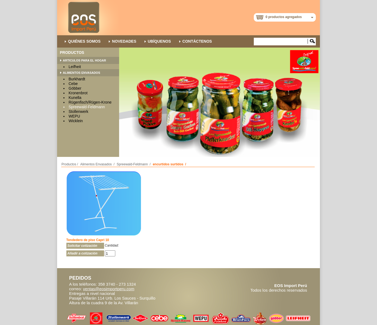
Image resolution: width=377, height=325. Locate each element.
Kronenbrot (78, 93)
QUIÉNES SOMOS (84, 41)
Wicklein (76, 121)
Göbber (75, 88)
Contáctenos (197, 41)
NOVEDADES (124, 41)
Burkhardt (77, 79)
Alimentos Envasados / (97, 164)
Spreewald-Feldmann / (134, 164)
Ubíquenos (159, 41)
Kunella (75, 97)
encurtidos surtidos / (169, 164)
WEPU (74, 116)
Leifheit (75, 67)
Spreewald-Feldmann (87, 107)
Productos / (69, 164)
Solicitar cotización (82, 246)
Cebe (73, 83)
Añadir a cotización (82, 253)
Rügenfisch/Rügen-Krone (90, 102)
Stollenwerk (78, 111)
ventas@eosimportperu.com (108, 288)
